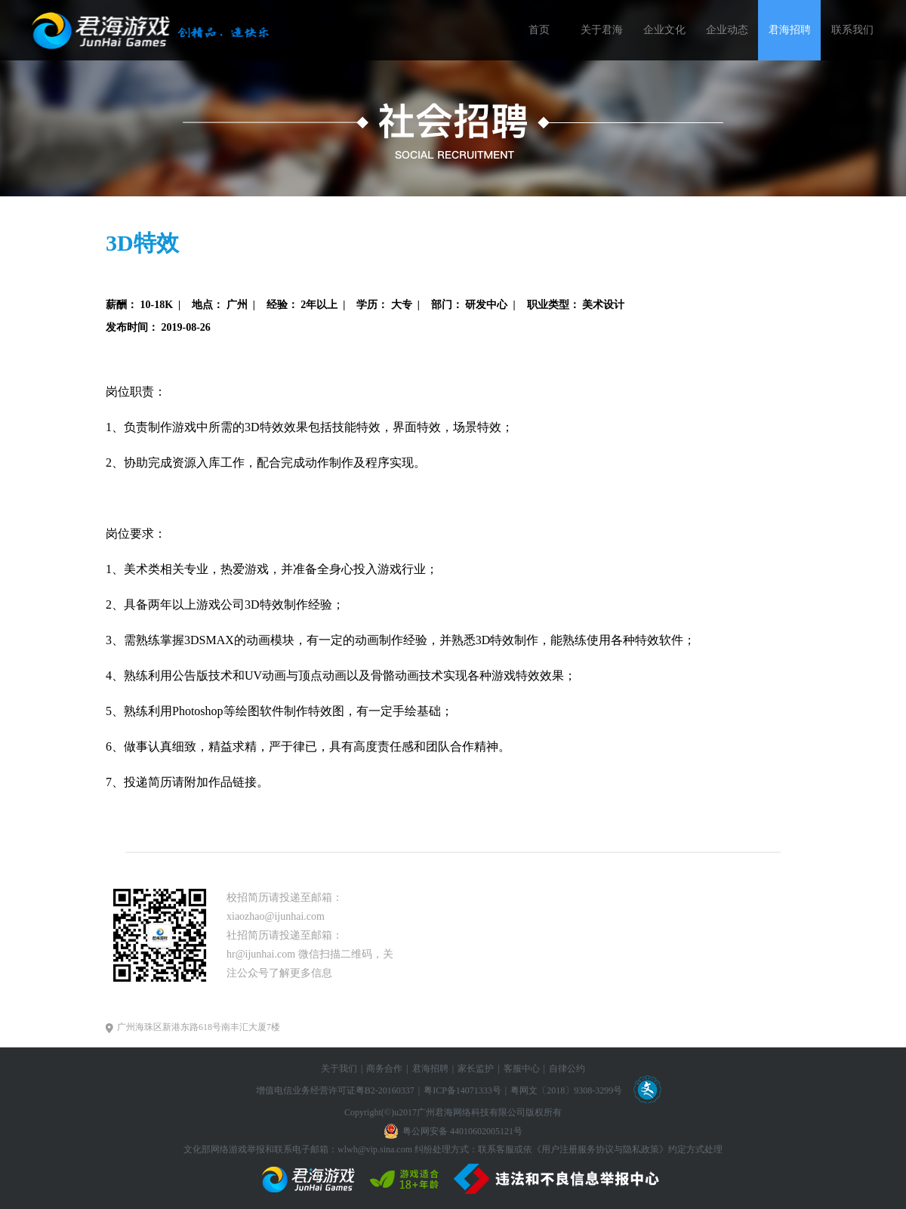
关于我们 (339, 1068)
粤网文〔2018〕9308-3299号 (566, 1090)
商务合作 (384, 1068)
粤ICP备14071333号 (462, 1090)
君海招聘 (790, 29)
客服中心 (522, 1068)
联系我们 (852, 29)
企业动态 (727, 29)
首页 (539, 29)
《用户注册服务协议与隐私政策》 (600, 1149)
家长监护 (476, 1068)
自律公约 (567, 1068)
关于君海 (602, 29)
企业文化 (664, 29)
